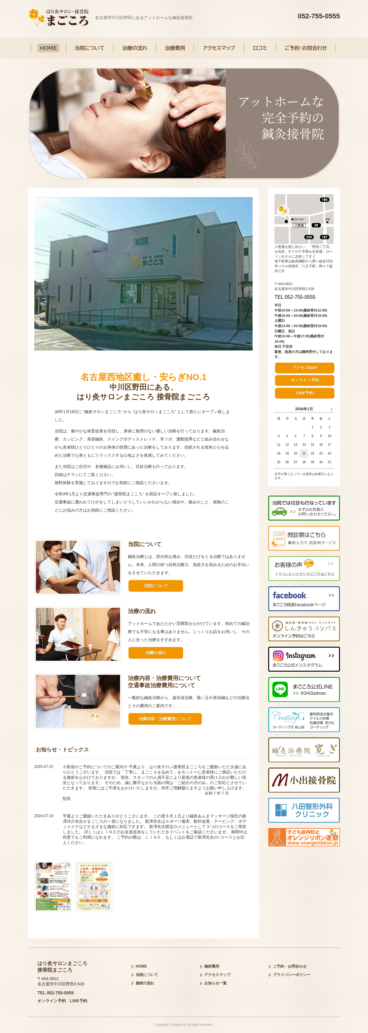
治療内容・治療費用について (165, 718)
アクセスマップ (219, 47)
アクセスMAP (304, 367)
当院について (90, 47)
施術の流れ (145, 983)
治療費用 (175, 47)
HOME (48, 47)
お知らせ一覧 (215, 983)
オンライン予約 (305, 380)
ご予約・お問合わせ (306, 47)
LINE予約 (304, 393)
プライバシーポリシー (291, 975)
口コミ (260, 47)
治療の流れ (134, 47)
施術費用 (211, 966)
